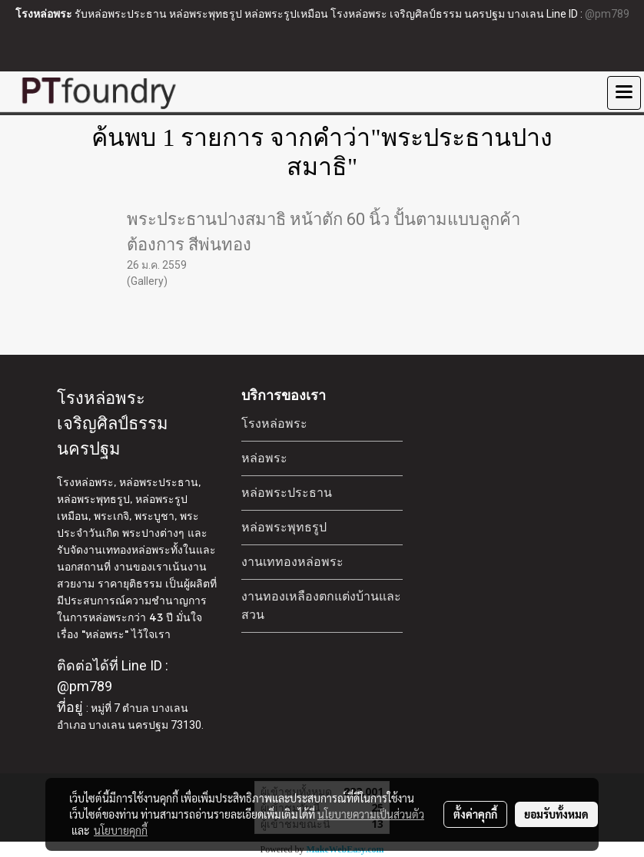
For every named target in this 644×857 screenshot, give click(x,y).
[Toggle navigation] (624, 93)
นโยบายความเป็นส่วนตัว (370, 814)
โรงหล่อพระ (274, 423)
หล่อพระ (264, 458)
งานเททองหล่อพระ (292, 561)
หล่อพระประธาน (286, 492)
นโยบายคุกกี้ (121, 830)
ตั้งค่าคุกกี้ (475, 814)
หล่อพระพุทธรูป (284, 527)
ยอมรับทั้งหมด (556, 814)
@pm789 (607, 14)
